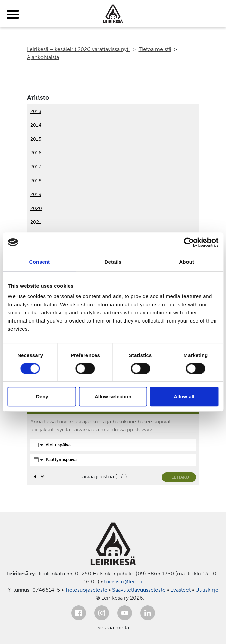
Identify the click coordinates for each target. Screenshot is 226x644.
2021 (35, 222)
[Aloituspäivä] (113, 445)
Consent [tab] (39, 262)
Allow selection (113, 396)
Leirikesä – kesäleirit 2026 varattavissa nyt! (78, 49)
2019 (35, 194)
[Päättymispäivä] (113, 460)
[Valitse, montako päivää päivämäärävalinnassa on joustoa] (37, 476)
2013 (35, 111)
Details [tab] (113, 262)
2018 (35, 181)
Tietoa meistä (155, 49)
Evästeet (180, 590)
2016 (35, 153)
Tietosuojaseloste (86, 590)
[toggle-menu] (13, 14)
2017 (35, 167)
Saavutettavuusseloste (139, 590)
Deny (42, 396)
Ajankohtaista (43, 57)
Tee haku (179, 477)
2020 (36, 208)
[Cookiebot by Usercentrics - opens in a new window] (188, 242)
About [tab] (186, 262)
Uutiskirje (206, 590)
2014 (35, 125)
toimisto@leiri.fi (123, 581)
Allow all (184, 396)
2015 (35, 139)
